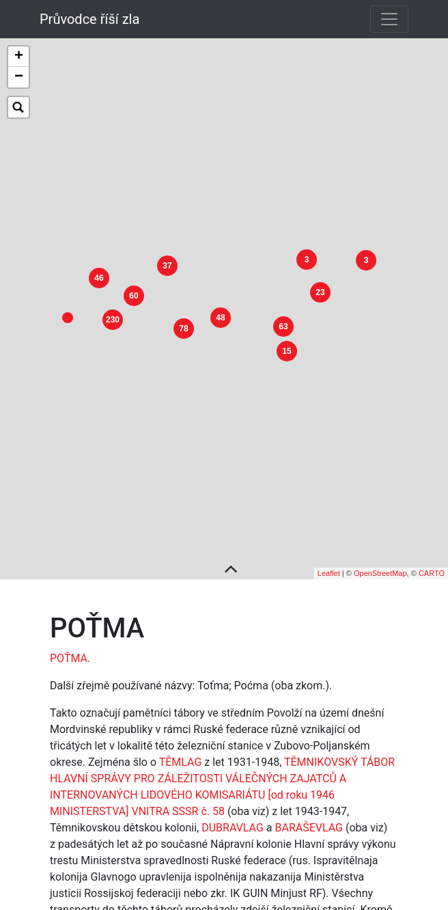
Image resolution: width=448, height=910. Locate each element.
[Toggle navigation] (389, 19)
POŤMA (68, 641)
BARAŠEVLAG (309, 811)
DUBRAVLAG (232, 811)
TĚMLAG (180, 745)
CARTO (432, 557)
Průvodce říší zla (89, 19)
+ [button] (18, 56)
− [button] (18, 77)
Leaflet (329, 557)
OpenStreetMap (380, 557)
